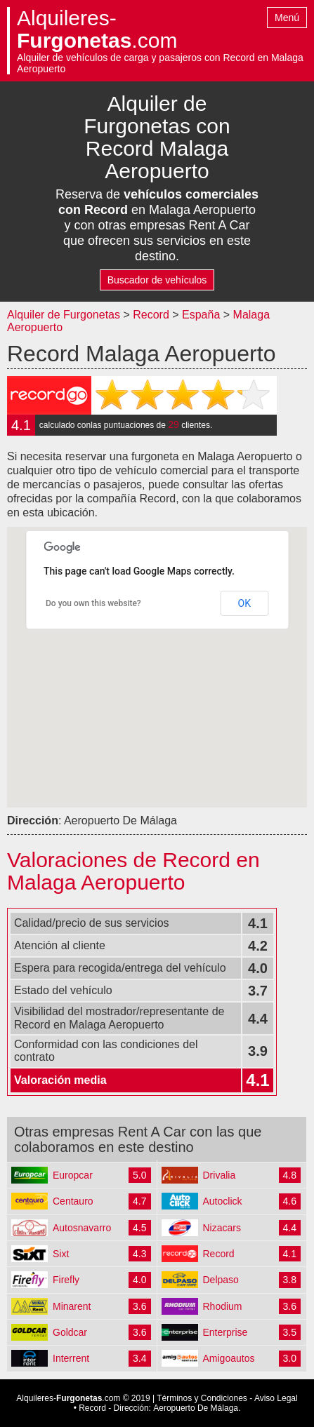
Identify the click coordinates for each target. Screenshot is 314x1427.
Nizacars (222, 1227)
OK (244, 603)
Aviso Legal (276, 1398)
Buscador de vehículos (157, 280)
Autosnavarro (82, 1227)
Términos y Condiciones (202, 1398)
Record (151, 315)
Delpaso (221, 1279)
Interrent (71, 1358)
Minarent (72, 1306)
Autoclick (222, 1201)
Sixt (61, 1253)
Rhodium (222, 1306)
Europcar (73, 1175)
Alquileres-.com (97, 29)
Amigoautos (229, 1358)
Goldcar (70, 1332)
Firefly (66, 1279)
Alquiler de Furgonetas (63, 315)
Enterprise (225, 1332)
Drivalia (219, 1175)
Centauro (73, 1201)
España (202, 315)
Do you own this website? (93, 603)
